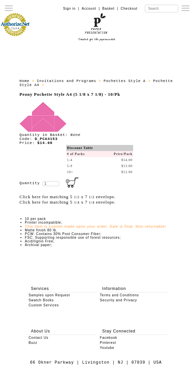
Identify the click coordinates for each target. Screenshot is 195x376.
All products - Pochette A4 (79, 85)
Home (25, 81)
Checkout (129, 8)
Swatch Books (41, 300)
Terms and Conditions (119, 295)
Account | (91, 8)
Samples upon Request (49, 295)
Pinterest (108, 343)
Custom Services (43, 305)
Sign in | (71, 8)
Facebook (108, 338)
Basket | (110, 8)
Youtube (107, 348)
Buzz (32, 343)
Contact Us (38, 338)
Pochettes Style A (126, 81)
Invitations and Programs (68, 81)
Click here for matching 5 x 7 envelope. (67, 196)
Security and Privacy (118, 300)
